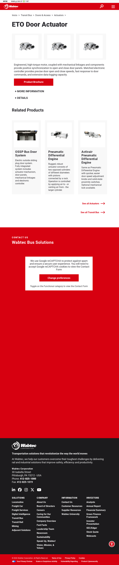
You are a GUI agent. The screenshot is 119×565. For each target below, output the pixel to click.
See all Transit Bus (93, 212)
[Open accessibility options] (112, 544)
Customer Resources (72, 506)
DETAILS (21, 97)
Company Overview (46, 520)
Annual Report (93, 506)
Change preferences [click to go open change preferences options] (59, 277)
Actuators (59, 15)
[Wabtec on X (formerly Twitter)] (32, 490)
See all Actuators (93, 203)
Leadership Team (45, 528)
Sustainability (43, 536)
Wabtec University (71, 514)
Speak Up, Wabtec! (46, 540)
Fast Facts (42, 524)
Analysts (90, 502)
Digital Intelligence (21, 514)
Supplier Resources (71, 510)
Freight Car (17, 506)
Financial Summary (96, 510)
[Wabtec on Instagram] (26, 490)
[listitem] (60, 46)
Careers (41, 510)
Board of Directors (46, 506)
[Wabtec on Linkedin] (13, 490)
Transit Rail (17, 522)
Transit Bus (26, 15)
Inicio (14, 15)
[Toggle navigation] (113, 6)
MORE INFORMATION (29, 91)
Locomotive (17, 502)
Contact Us (67, 502)
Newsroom (42, 532)
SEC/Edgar (91, 527)
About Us (41, 502)
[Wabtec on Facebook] (20, 490)
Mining (15, 526)
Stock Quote (92, 531)
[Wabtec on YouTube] (39, 490)
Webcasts (91, 535)
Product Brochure (33, 81)
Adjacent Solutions (21, 530)
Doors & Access (43, 15)
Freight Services (20, 510)
